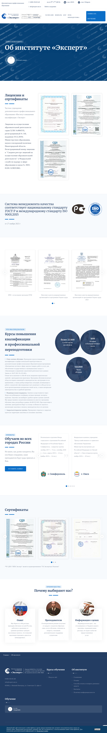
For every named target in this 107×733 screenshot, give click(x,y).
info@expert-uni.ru (34, 6)
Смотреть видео (17, 60)
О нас (29, 16)
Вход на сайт (53, 677)
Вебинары (58, 15)
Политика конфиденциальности (84, 692)
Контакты (77, 689)
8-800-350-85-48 (34, 2)
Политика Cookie (42, 731)
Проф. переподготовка (73, 16)
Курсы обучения (36, 16)
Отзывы (76, 680)
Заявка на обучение (91, 16)
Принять (97, 729)
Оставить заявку (15, 469)
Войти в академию (50, 6)
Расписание (49, 15)
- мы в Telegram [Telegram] (84, 2)
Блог (64, 15)
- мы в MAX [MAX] (69, 2)
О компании (78, 677)
